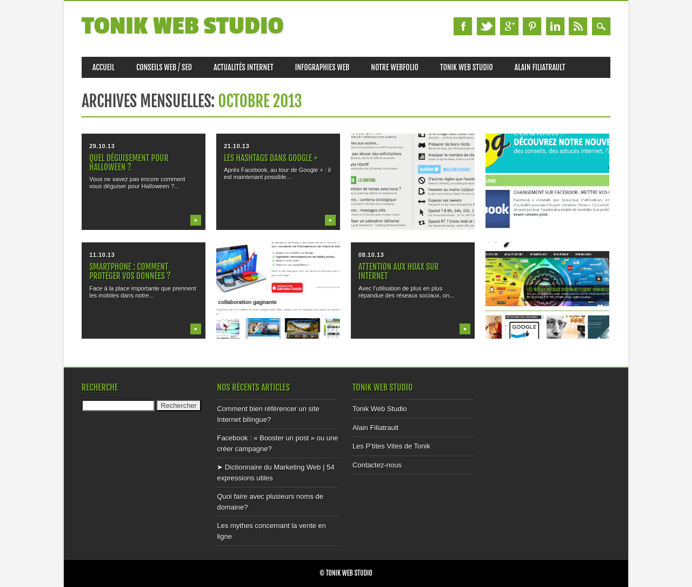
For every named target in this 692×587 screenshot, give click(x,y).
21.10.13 (236, 146)
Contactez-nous (377, 465)
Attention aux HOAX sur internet (398, 271)
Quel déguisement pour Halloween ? (129, 163)
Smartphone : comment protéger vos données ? (130, 271)
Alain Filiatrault (540, 67)
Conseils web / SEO (164, 67)
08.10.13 (371, 255)
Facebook (463, 26)
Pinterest (532, 26)
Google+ (509, 26)
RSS (578, 26)
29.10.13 (102, 146)
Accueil (103, 67)
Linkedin (555, 26)
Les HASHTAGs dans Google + (270, 158)
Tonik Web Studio (183, 26)
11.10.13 (102, 255)
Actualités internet (244, 67)
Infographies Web (322, 67)
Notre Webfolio (394, 67)
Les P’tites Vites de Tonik (391, 446)
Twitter (486, 26)
